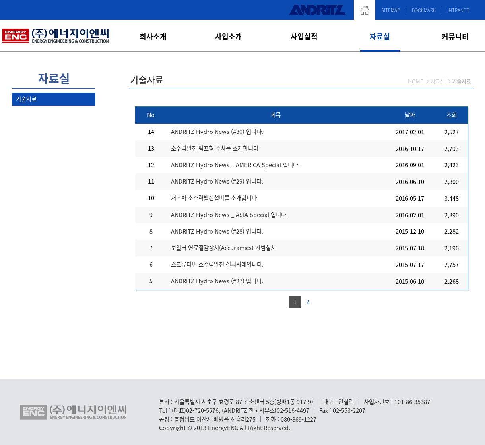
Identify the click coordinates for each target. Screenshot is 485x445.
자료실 (380, 36)
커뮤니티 (455, 36)
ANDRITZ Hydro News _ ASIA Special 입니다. (229, 214)
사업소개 (228, 36)
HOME (415, 81)
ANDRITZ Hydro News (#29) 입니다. (217, 181)
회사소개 (153, 36)
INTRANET (458, 10)
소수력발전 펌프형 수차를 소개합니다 (214, 148)
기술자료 (26, 99)
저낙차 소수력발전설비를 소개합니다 (214, 197)
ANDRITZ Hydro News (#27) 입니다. (217, 281)
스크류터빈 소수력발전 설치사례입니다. (217, 264)
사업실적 (304, 36)
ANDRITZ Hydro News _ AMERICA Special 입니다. (235, 165)
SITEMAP (390, 10)
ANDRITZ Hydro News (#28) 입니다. (217, 231)
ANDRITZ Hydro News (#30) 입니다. (217, 131)
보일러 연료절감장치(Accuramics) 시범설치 (223, 247)
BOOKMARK (424, 10)
